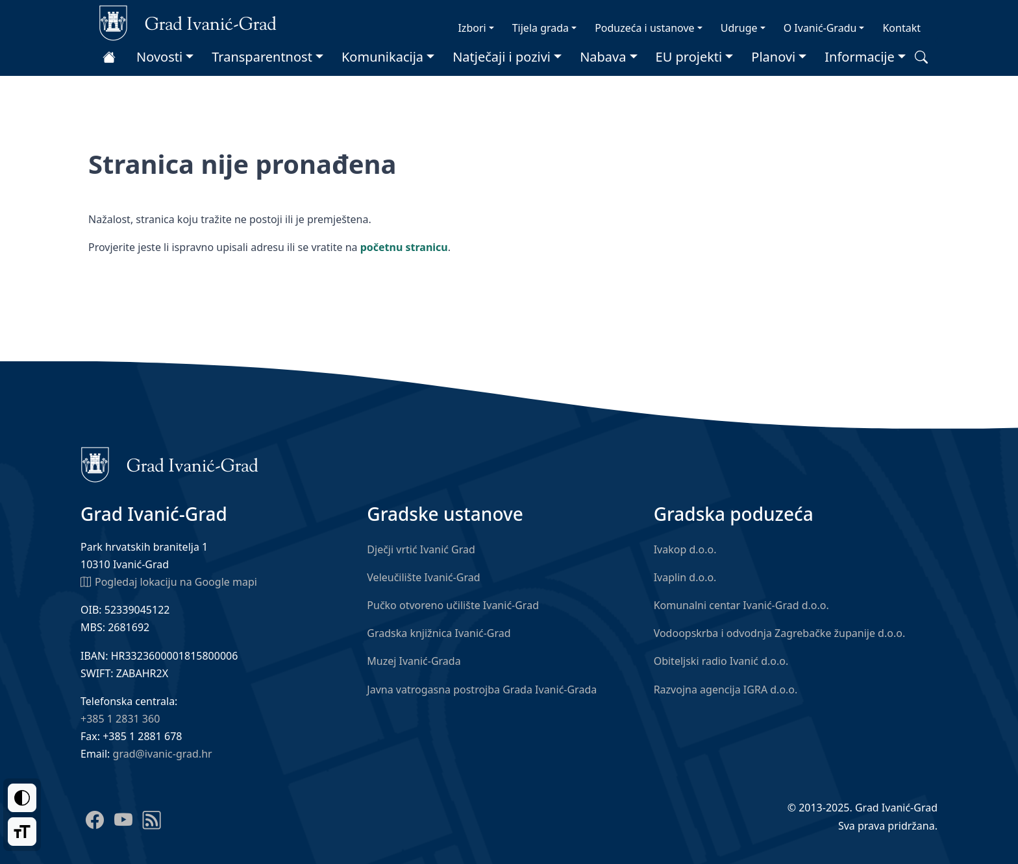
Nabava (603, 57)
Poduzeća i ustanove (644, 28)
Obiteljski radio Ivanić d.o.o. (721, 661)
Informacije (860, 57)
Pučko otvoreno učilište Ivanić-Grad (453, 605)
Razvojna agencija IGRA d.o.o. (726, 689)
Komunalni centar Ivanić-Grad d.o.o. (741, 605)
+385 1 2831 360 (120, 719)
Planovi (773, 57)
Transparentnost (262, 57)
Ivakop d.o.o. (685, 549)
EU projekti (689, 57)
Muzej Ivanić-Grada (413, 661)
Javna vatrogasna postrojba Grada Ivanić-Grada (482, 689)
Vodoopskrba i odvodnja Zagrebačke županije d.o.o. (780, 633)
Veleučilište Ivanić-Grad (423, 577)
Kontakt (901, 28)
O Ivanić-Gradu (820, 28)
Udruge (739, 28)
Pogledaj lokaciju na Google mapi (169, 581)
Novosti (159, 57)
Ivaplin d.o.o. (685, 577)
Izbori (472, 28)
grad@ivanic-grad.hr (162, 754)
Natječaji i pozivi (502, 57)
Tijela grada (540, 28)
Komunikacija (382, 57)
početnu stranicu (404, 247)
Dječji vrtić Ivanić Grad (421, 549)
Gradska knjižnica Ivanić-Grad (438, 633)
